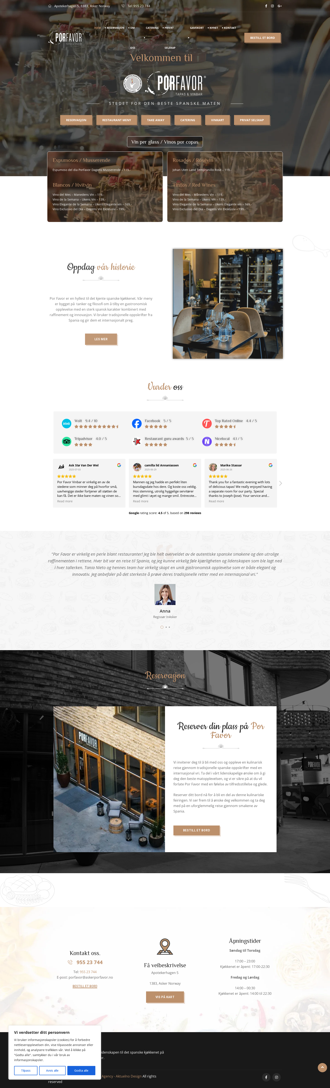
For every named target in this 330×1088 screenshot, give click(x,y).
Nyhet (214, 29)
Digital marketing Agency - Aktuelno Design (108, 1076)
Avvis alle (52, 1070)
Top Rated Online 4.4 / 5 (236, 421)
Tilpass (26, 1070)
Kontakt (230, 29)
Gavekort (197, 29)
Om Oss (132, 39)
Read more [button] (65, 501)
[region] (54, 1052)
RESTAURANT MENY (116, 122)
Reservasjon (115, 29)
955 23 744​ (88, 972)
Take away (155, 122)
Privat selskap (252, 122)
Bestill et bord (262, 39)
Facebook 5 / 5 (158, 421)
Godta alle (81, 1070)
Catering (152, 29)
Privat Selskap (170, 39)
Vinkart (217, 122)
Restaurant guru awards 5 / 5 (169, 438)
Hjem (97, 29)
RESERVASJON (76, 122)
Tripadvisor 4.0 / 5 (91, 438)
